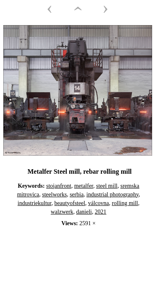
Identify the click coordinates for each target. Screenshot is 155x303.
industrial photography (112, 194)
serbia (76, 194)
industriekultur (35, 203)
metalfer (83, 186)
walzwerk (62, 212)
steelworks (54, 194)
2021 (100, 212)
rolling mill (125, 203)
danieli (84, 212)
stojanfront (59, 186)
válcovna (98, 203)
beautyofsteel (69, 203)
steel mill (106, 186)
